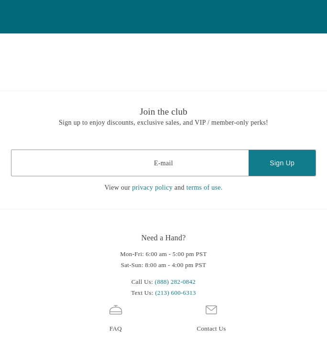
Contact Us (211, 317)
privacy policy (152, 187)
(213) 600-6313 (175, 292)
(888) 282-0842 (175, 281)
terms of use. (204, 187)
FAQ (116, 317)
